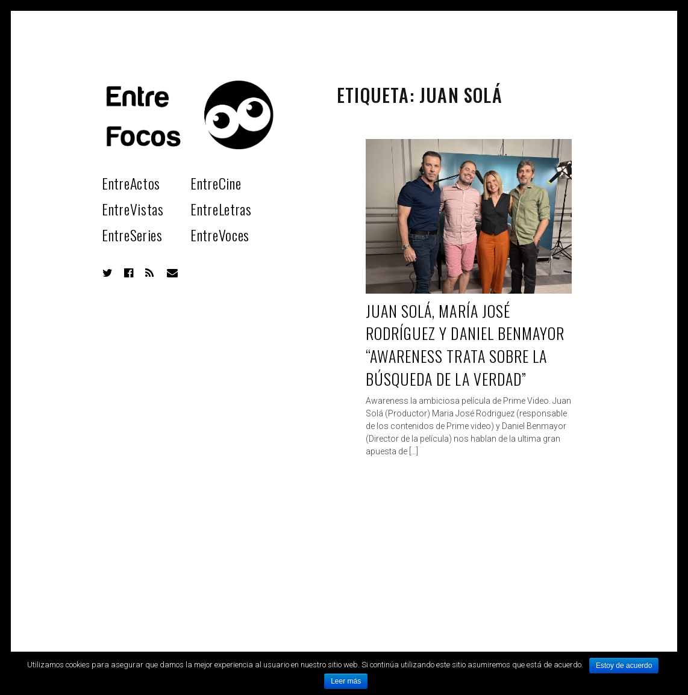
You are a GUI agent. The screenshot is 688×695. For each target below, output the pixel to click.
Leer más (346, 681)
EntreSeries (132, 235)
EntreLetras (221, 209)
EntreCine (215, 183)
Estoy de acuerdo (624, 665)
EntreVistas (133, 209)
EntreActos (131, 183)
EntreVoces (219, 235)
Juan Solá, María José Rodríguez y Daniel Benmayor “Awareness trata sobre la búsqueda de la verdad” (465, 345)
